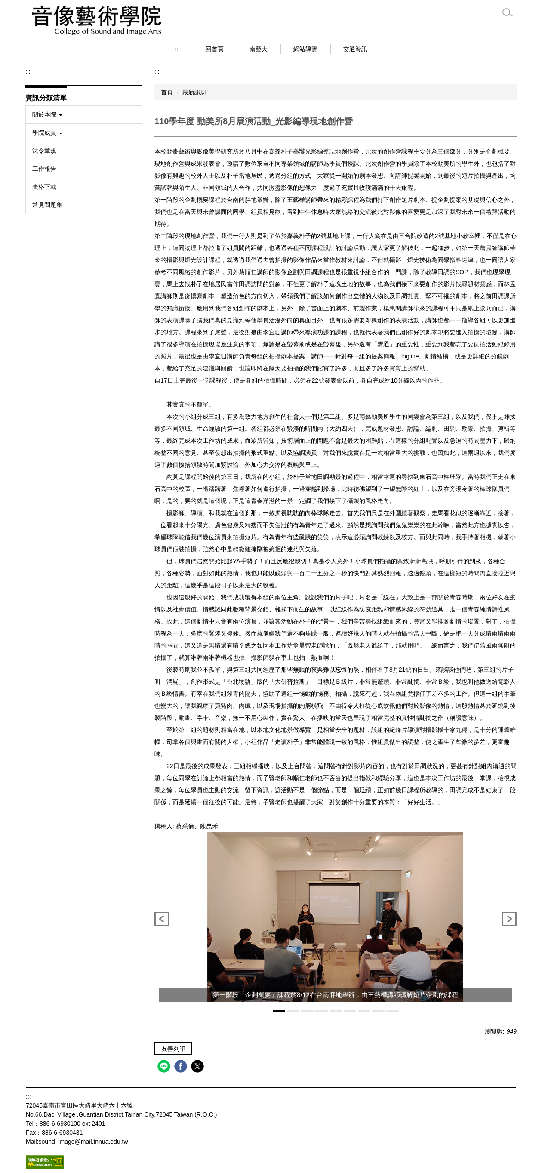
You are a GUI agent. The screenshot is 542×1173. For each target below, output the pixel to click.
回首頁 (215, 49)
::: (177, 49)
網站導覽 (305, 49)
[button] (84, 114)
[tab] (279, 1011)
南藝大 (258, 49)
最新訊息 (194, 92)
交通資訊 (355, 49)
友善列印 (173, 1048)
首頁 (167, 92)
